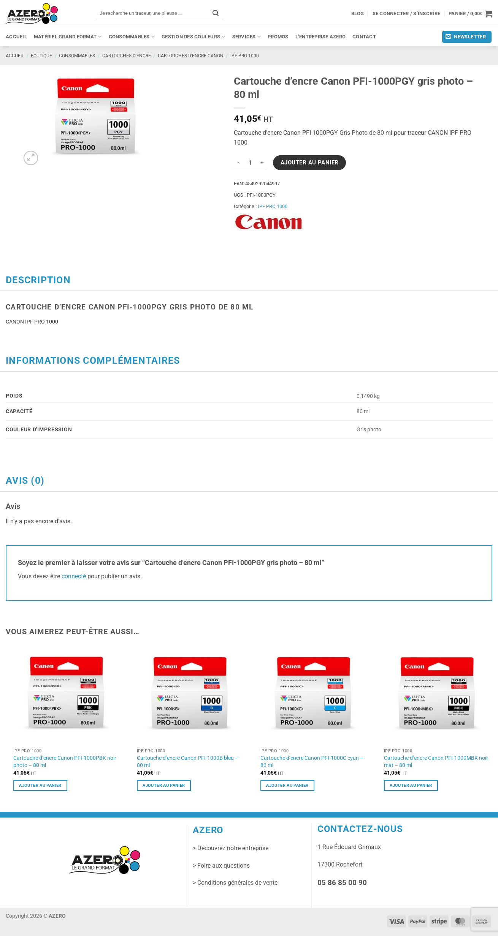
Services (246, 36)
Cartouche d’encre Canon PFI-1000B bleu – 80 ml (187, 761)
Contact (364, 36)
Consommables (132, 36)
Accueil (16, 36)
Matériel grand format (68, 36)
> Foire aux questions (221, 865)
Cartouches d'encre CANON (191, 55)
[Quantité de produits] (250, 162)
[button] (470, 13)
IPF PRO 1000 (244, 55)
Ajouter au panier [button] (40, 785)
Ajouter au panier (310, 162)
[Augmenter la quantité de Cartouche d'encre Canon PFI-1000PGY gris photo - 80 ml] (262, 162)
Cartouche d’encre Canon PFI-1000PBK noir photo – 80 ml (64, 761)
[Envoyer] (215, 13)
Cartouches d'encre (126, 55)
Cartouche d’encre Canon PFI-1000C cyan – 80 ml (311, 761)
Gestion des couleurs (193, 36)
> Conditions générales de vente (235, 882)
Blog (357, 13)
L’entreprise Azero (320, 36)
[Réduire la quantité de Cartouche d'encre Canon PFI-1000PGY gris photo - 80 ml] (238, 162)
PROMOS (278, 36)
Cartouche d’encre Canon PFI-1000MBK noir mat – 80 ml (436, 761)
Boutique (41, 55)
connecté (74, 576)
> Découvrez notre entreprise (230, 848)
